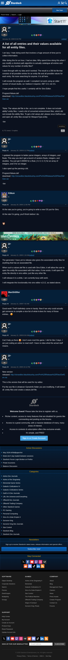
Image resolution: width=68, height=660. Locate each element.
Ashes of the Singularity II (33, 581)
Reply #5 (5, 335)
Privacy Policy (21, 656)
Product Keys (6, 626)
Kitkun (11, 193)
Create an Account (8, 623)
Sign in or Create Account (34, 438)
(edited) (64, 39)
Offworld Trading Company (34, 600)
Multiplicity (5, 596)
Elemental (28, 584)
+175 (4, 200)
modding (62, 126)
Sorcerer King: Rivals (32, 606)
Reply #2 (5, 205)
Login (19, 15)
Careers (52, 590)
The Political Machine (32, 596)
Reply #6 (5, 367)
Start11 (4, 587)
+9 (4, 35)
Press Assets (54, 596)
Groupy (4, 600)
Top (66, 150)
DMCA (42, 656)
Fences (4, 590)
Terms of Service (32, 656)
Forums (52, 606)
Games (28, 576)
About (52, 581)
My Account (6, 620)
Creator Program (55, 600)
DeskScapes (6, 593)
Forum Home (5, 15)
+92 (4, 299)
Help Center (6, 616)
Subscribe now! (34, 549)
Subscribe (59, 644)
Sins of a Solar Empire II (33, 590)
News (51, 593)
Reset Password (7, 629)
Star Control (29, 593)
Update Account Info (8, 632)
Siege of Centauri (31, 603)
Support (6, 612)
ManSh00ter (14, 292)
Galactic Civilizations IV (33, 587)
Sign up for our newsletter (15, 644)
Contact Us (53, 603)
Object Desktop (7, 581)
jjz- (9, 27)
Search (13, 15)
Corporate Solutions (8, 584)
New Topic (59, 10)
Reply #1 (5, 150)
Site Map (48, 656)
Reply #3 (5, 255)
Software (6, 576)
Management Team (56, 587)
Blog (51, 584)
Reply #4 (5, 304)
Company (54, 576)
